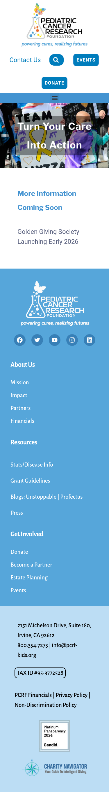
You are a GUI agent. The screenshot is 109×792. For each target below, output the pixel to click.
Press (16, 513)
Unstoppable (41, 497)
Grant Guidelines (30, 481)
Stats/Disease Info (31, 465)
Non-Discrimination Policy (46, 705)
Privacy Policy (71, 695)
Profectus (71, 497)
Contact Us (25, 60)
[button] (54, 98)
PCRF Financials (33, 695)
